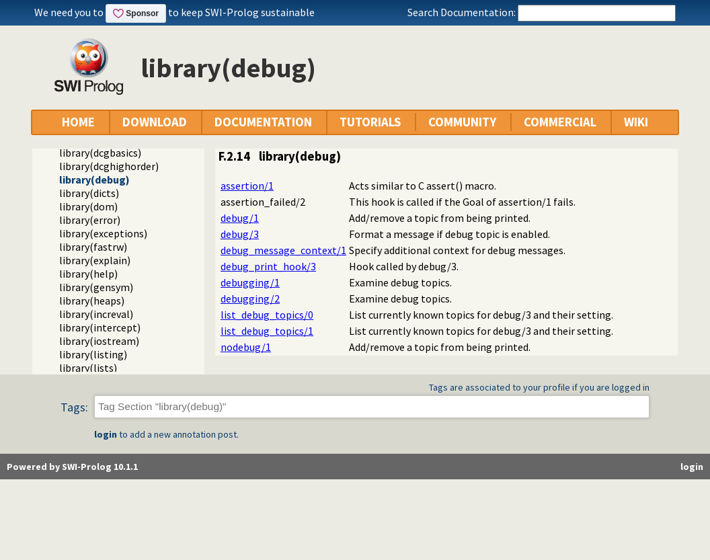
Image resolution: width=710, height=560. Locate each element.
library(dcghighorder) (109, 166)
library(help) (88, 273)
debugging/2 (250, 298)
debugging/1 (250, 282)
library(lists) (88, 367)
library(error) (89, 220)
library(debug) (94, 179)
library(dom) (88, 206)
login (105, 434)
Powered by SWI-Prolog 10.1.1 (72, 467)
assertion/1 (247, 185)
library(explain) (94, 260)
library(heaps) (91, 300)
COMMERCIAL (560, 122)
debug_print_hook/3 (268, 266)
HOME (78, 122)
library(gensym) (96, 287)
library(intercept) (100, 327)
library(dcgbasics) (100, 152)
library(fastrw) (93, 246)
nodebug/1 (246, 347)
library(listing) (93, 354)
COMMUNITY (462, 122)
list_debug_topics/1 (267, 330)
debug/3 (240, 234)
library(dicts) (89, 193)
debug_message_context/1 (283, 250)
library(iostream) (99, 341)
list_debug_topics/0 (267, 314)
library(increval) (96, 314)
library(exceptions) (103, 233)
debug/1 (240, 218)
